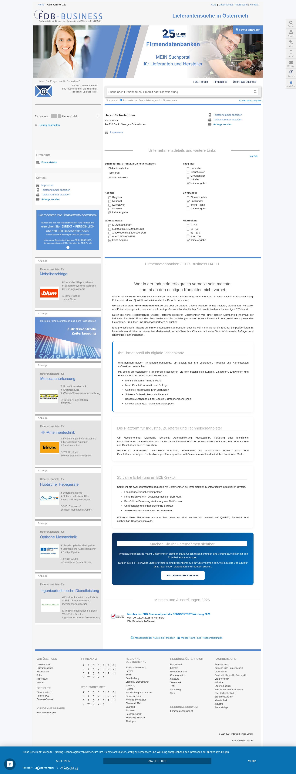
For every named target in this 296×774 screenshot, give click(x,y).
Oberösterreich (177, 675)
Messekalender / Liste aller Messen (155, 637)
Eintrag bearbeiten (49, 125)
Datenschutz (226, 4)
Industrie (219, 682)
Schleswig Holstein (135, 717)
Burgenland (176, 664)
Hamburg (130, 685)
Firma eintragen (248, 29)
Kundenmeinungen (46, 712)
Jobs (39, 675)
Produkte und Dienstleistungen (140, 100)
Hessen (129, 689)
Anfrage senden (50, 199)
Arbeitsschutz (221, 664)
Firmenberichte (44, 692)
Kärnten (174, 668)
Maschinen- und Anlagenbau (229, 689)
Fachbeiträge (221, 707)
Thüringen (131, 721)
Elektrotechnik (222, 679)
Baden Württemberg (136, 667)
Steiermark (175, 682)
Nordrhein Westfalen (136, 699)
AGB (214, 4)
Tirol (172, 686)
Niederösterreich (178, 671)
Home (41, 4)
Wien (172, 693)
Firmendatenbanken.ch (181, 711)
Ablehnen (63, 761)
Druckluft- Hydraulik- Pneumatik (231, 675)
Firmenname (170, 100)
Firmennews (43, 695)
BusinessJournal (45, 699)
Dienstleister (221, 671)
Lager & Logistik (223, 686)
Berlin (129, 674)
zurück (254, 156)
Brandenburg (132, 678)
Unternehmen (44, 664)
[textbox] (179, 91)
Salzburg (174, 679)
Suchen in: (112, 100)
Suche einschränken (250, 100)
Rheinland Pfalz (134, 703)
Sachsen (130, 710)
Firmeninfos (220, 81)
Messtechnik (221, 700)
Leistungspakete (45, 668)
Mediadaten (43, 671)
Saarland (130, 707)
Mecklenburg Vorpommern (139, 692)
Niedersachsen (133, 696)
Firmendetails (49, 162)
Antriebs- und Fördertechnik (229, 668)
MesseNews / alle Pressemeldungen (202, 637)
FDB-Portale (200, 81)
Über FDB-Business (244, 81)
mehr (252, 761)
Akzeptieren (157, 761)
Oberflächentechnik (224, 693)
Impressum (241, 4)
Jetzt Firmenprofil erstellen (182, 575)
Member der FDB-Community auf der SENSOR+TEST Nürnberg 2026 (168, 614)
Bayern (129, 671)
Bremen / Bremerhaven (137, 682)
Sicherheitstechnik (224, 696)
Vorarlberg (175, 689)
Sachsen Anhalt (133, 714)
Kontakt (254, 4)
